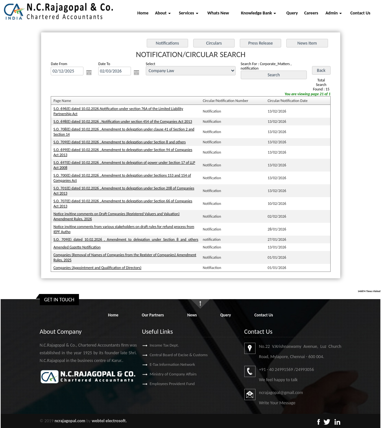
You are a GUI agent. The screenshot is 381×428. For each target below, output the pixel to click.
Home (143, 13)
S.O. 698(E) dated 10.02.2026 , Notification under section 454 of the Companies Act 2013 (124, 122)
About (163, 13)
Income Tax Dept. (154, 345)
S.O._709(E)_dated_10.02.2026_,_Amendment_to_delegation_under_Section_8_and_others (127, 237)
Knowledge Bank (258, 13)
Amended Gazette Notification (79, 245)
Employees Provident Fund (162, 383)
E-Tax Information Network (163, 364)
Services (188, 13)
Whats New (218, 13)
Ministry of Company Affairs (163, 374)
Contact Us (360, 13)
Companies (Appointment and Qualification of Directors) (99, 265)
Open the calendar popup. (91, 74)
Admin (333, 13)
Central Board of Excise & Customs (169, 354)
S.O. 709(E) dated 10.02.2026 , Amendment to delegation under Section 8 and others (121, 142)
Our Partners (153, 315)
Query (292, 13)
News (192, 315)
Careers (311, 13)
